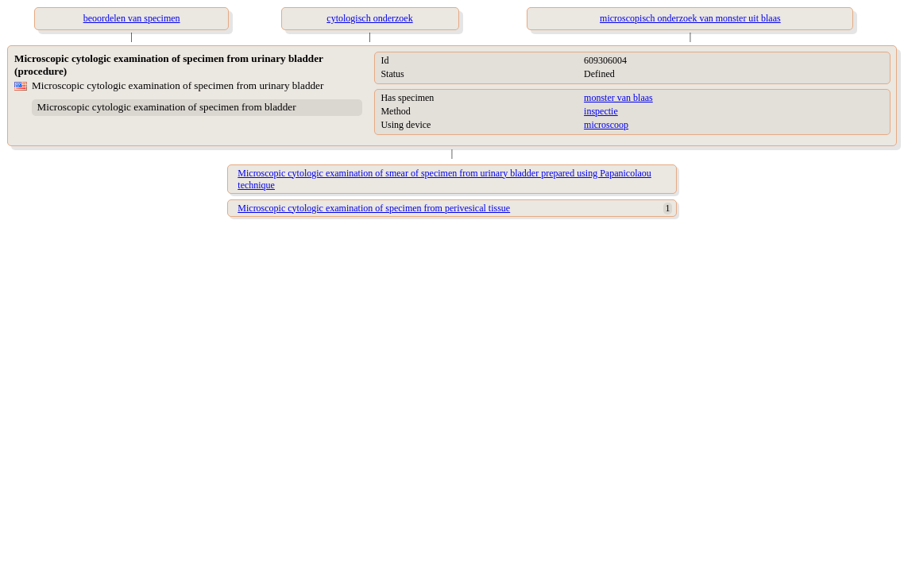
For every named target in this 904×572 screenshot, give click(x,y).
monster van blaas (618, 97)
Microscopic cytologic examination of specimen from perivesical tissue (374, 208)
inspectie (601, 111)
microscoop (606, 124)
